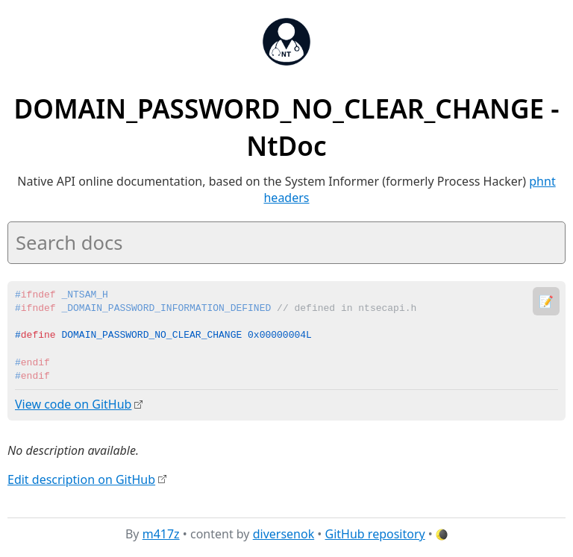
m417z (161, 534)
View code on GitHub (73, 404)
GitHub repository (375, 534)
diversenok (284, 534)
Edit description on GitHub (81, 479)
